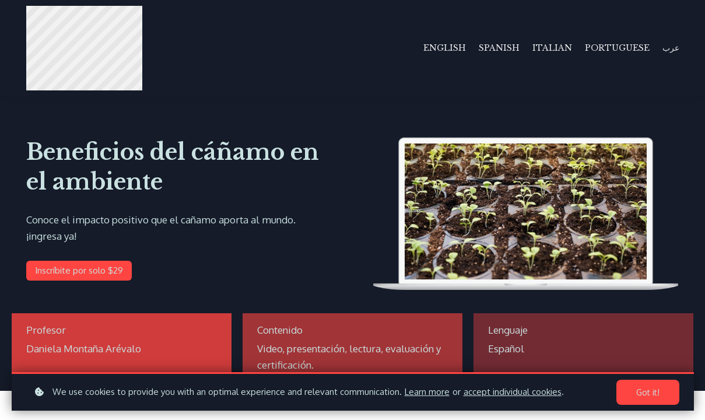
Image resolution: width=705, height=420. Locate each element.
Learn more (427, 391)
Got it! (648, 392)
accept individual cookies (513, 391)
